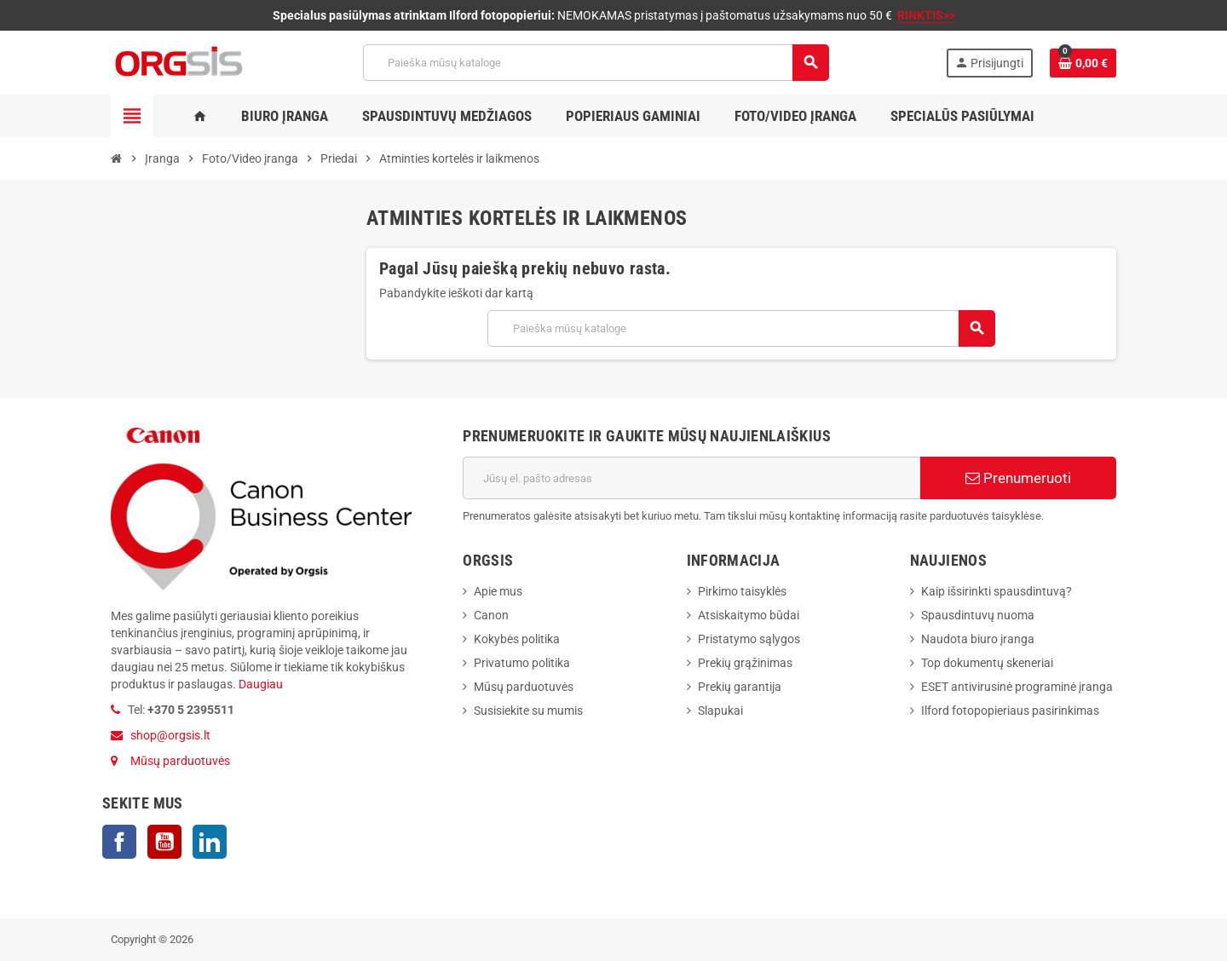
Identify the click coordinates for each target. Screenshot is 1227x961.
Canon (491, 615)
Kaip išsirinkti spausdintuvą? (996, 591)
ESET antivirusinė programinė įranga (1017, 686)
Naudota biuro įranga (977, 639)
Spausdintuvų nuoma (977, 615)
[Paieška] (595, 62)
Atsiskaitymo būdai (748, 615)
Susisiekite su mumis (528, 710)
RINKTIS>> (926, 15)
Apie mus (498, 591)
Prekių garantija (739, 686)
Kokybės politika (517, 639)
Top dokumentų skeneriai (987, 663)
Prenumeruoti (1018, 477)
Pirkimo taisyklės (742, 591)
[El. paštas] (691, 478)
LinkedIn (210, 842)
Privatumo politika (522, 663)
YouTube (164, 842)
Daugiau (259, 684)
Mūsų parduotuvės (180, 761)
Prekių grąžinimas (745, 663)
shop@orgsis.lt (170, 735)
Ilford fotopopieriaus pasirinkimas (1010, 710)
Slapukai (720, 710)
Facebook (119, 842)
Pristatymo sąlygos (749, 639)
